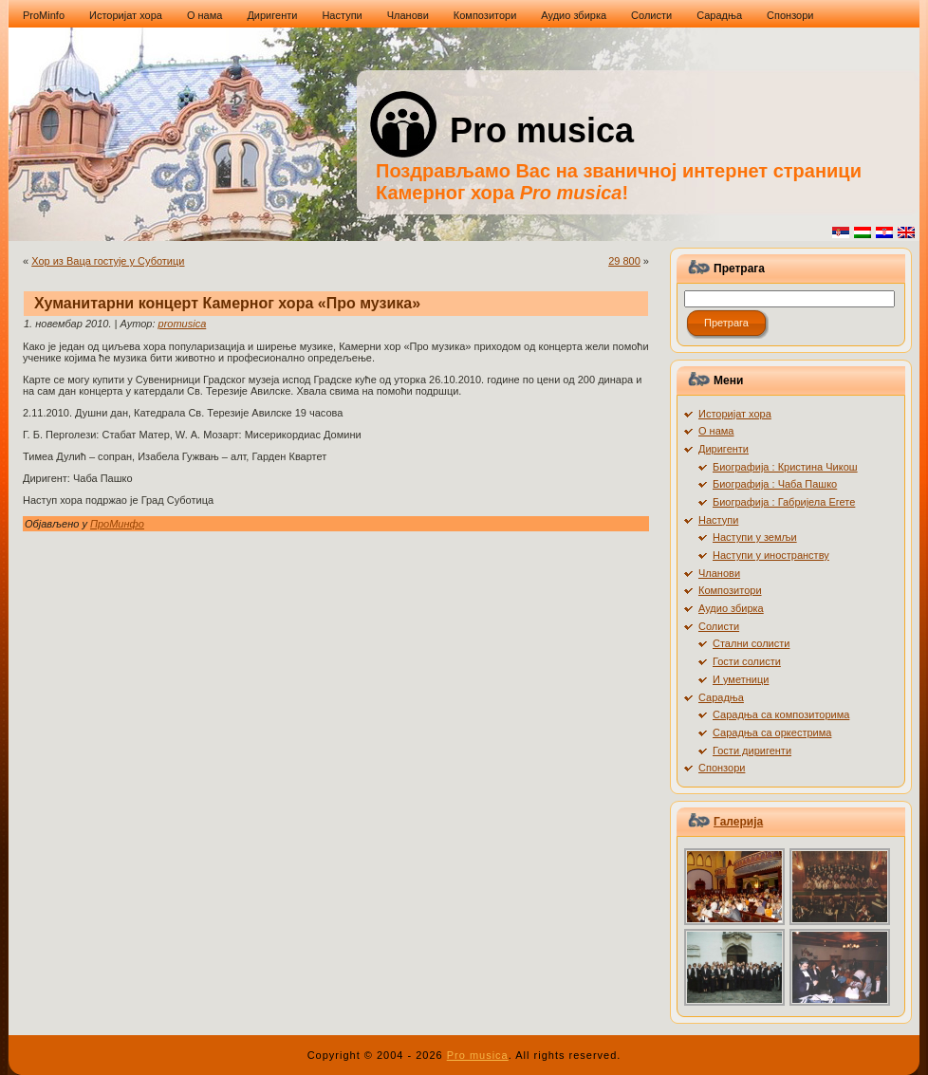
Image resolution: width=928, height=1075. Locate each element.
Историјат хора (734, 413)
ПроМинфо (117, 523)
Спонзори (721, 767)
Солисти (718, 626)
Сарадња (721, 697)
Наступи (718, 520)
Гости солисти (747, 661)
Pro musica (542, 130)
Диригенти (723, 448)
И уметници (741, 679)
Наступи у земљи (755, 537)
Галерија (738, 821)
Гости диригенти (752, 750)
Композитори (730, 590)
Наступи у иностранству (771, 555)
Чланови (719, 573)
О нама (716, 430)
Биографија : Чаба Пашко (775, 484)
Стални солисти (751, 643)
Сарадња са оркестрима (772, 732)
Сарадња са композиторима (781, 714)
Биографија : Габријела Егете (784, 502)
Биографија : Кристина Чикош (785, 467)
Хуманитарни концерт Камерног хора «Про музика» (227, 303)
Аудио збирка (731, 608)
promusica (182, 323)
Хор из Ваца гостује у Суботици (107, 261)
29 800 (624, 261)
